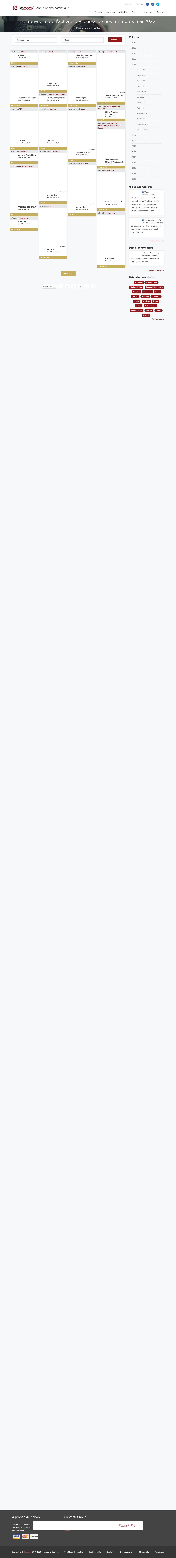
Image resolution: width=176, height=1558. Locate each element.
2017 (134, 157)
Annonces (111, 12)
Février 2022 (141, 75)
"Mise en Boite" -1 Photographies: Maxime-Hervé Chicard (21, 604)
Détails (136, 296)
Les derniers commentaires (155, 270)
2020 (134, 140)
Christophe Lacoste (151, 220)
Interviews (148, 12)
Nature (138, 306)
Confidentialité (95, 1552)
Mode (155, 301)
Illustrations (23, 232)
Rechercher (115, 39)
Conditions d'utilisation (73, 1552)
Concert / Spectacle (154, 287)
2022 (21, 132)
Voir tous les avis (157, 241)
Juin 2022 (140, 97)
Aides (135, 12)
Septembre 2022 (143, 114)
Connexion (127, 4)
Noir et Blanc (136, 310)
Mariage (146, 301)
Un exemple (159, 1552)
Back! (25, 520)
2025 (134, 48)
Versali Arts (23, 1073)
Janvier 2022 (141, 70)
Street (146, 315)
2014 (134, 173)
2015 (134, 168)
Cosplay (136, 292)
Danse (157, 292)
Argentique (23, 666)
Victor (145, 192)
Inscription (139, 4)
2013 (134, 179)
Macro (136, 301)
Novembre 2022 (142, 124)
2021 (134, 135)
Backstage (23, 927)
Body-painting (136, 287)
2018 (134, 151)
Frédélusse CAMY (26, 847)
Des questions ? (127, 1552)
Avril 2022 (140, 86)
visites (25, 295)
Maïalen (24, 52)
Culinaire (147, 292)
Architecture (151, 282)
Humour (145, 296)
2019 (134, 146)
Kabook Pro (127, 1526)
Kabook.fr (28, 1552)
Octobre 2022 (142, 119)
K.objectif (26, 765)
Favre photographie (28, 359)
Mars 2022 (141, 81)
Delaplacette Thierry (150, 253)
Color (21, 991)
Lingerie (156, 296)
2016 (134, 162)
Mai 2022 (141, 91)
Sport (158, 310)
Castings (160, 12)
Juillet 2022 (141, 103)
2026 (134, 42)
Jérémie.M (27, 683)
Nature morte (150, 306)
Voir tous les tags (158, 319)
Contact (67, 1530)
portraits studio (24, 149)
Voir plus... (68, 273)
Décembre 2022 (142, 130)
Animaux (139, 282)
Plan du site (144, 1552)
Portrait (149, 310)
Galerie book (24, 69)
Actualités (123, 12)
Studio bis (23, 456)
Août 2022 (140, 108)
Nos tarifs (110, 1552)
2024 (134, 53)
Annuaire (98, 12)
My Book (24, 1157)
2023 (134, 59)
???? (21, 393)
